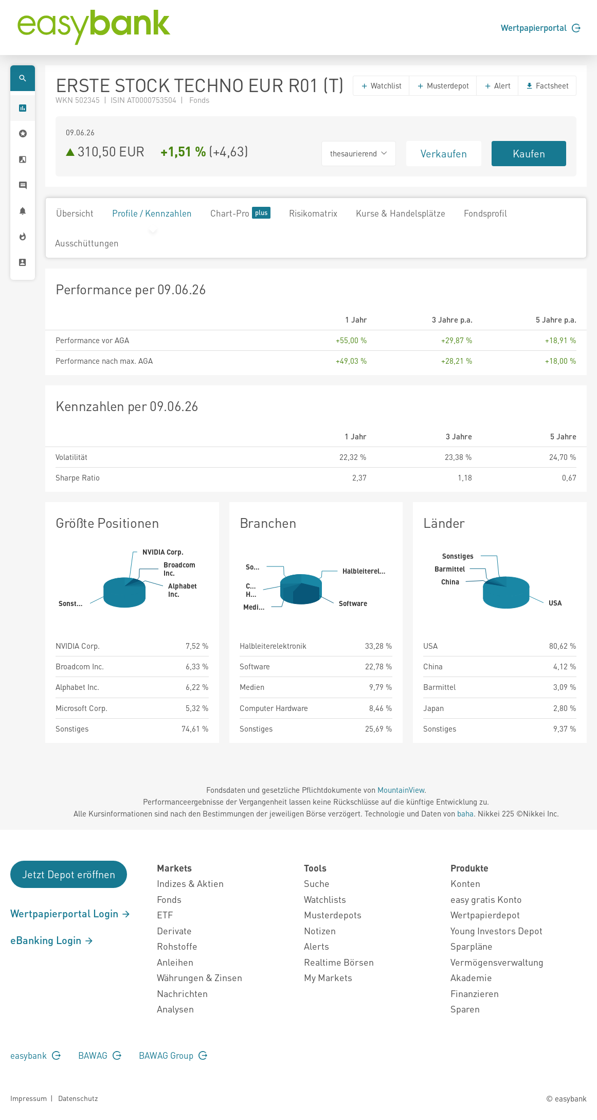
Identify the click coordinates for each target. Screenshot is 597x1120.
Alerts (316, 946)
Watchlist (381, 85)
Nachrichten (182, 993)
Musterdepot (443, 85)
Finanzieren (474, 993)
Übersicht (75, 213)
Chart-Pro (240, 213)
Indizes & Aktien (190, 883)
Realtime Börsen (339, 962)
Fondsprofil (485, 213)
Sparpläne (471, 946)
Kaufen (529, 153)
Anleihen (175, 962)
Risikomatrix (313, 213)
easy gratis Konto (486, 899)
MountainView (400, 790)
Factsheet (547, 85)
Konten (465, 883)
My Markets (328, 977)
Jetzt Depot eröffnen (68, 874)
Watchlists (325, 899)
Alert (497, 85)
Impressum (28, 1098)
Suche (317, 883)
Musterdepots (332, 914)
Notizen (320, 930)
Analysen (175, 1009)
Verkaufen (444, 153)
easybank (35, 1055)
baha (465, 813)
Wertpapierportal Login (70, 913)
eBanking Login (52, 940)
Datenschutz (78, 1098)
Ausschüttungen (87, 242)
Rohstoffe (177, 946)
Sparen (465, 1009)
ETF (165, 914)
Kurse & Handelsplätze (400, 213)
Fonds (169, 899)
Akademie (471, 977)
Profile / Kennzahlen (152, 213)
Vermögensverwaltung (497, 962)
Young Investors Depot (496, 930)
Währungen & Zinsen (199, 977)
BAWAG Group (173, 1055)
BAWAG (99, 1055)
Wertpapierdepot (485, 914)
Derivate (174, 930)
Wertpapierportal (541, 27)
